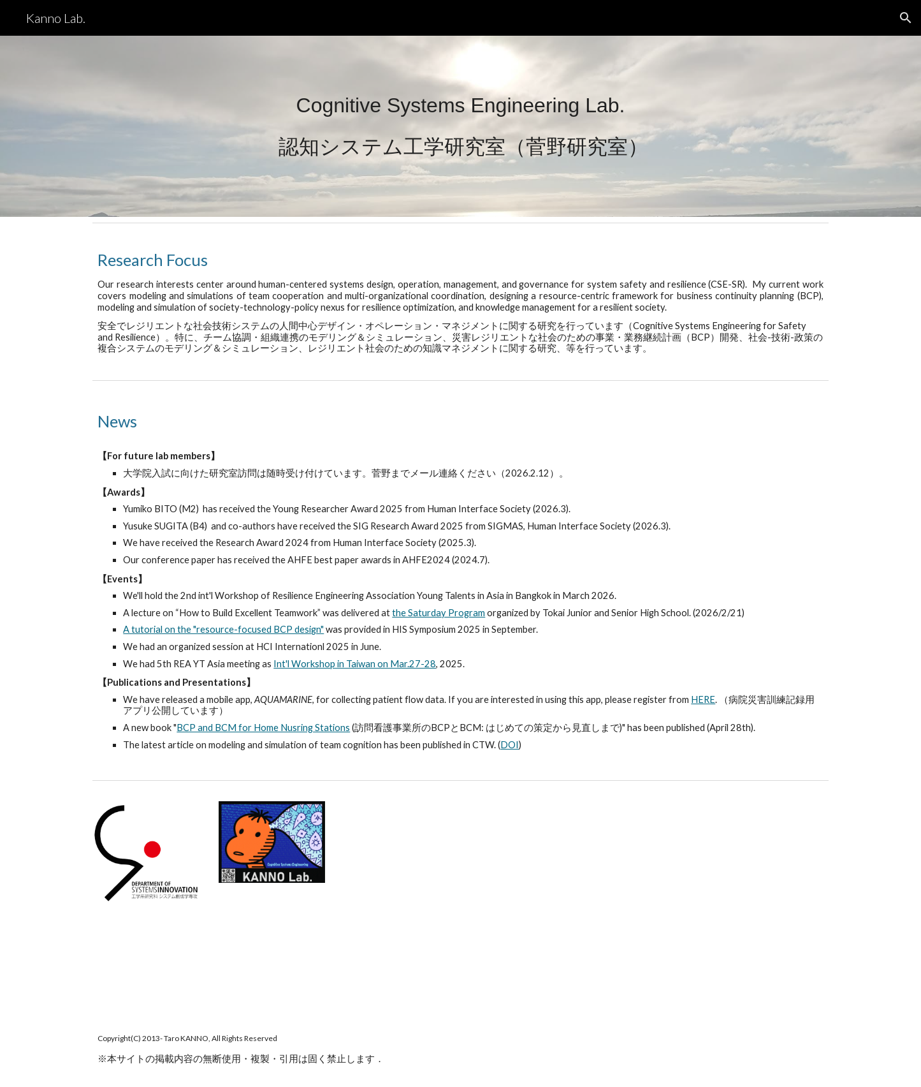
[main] (460, 127)
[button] (905, 18)
